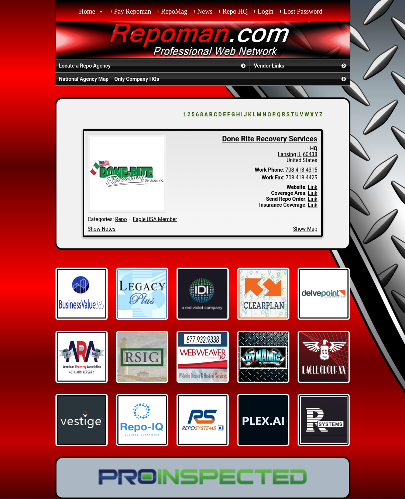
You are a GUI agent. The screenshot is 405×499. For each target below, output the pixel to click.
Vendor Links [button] (300, 65)
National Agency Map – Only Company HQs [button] (203, 79)
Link (313, 187)
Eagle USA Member (155, 219)
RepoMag (174, 11)
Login (266, 11)
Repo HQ (235, 11)
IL (299, 154)
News (204, 11)
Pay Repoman (132, 11)
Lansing (287, 154)
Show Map (305, 229)
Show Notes (102, 229)
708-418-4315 (301, 170)
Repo (121, 219)
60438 (310, 154)
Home (87, 11)
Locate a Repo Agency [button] (153, 65)
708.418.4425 (301, 177)
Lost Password (303, 11)
